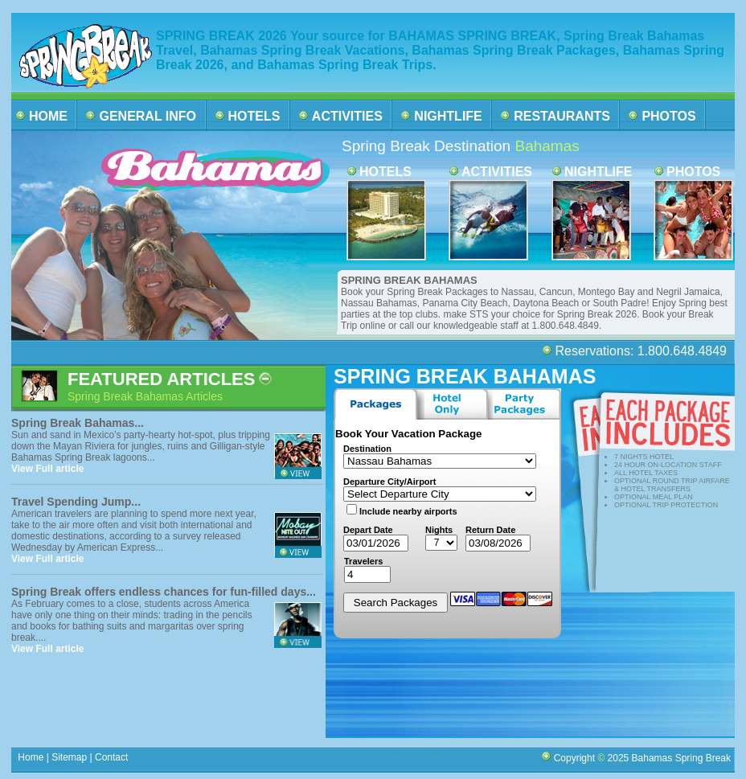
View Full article (47, 468)
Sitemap (68, 757)
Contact (111, 757)
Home (31, 757)
